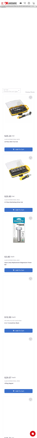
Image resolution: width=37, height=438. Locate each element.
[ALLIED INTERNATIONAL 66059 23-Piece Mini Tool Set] (18, 109)
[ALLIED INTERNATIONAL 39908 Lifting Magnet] (18, 350)
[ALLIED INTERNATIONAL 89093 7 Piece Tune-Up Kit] (18, 411)
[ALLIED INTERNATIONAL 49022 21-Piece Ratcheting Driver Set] (18, 169)
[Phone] (25, 3)
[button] (2, 3)
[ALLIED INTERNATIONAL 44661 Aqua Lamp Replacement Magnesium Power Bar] (18, 230)
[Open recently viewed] (21, 3)
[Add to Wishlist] (31, 97)
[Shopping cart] (34, 3)
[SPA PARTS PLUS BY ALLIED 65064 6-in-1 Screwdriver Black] (18, 290)
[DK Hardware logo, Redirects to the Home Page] (11, 3)
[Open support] (33, 434)
